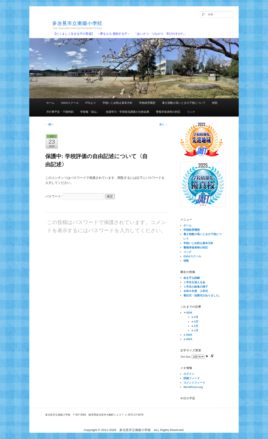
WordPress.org (193, 387)
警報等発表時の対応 (168, 111)
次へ (163, 124)
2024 (189, 339)
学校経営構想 (147, 102)
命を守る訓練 (191, 277)
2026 (189, 312)
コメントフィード (194, 382)
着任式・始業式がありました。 (202, 295)
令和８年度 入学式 (195, 291)
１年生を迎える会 (194, 282)
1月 (196, 330)
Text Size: (186, 356)
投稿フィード (191, 378)
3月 (196, 321)
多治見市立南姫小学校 (70, 25)
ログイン (188, 373)
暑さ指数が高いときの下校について (184, 102)
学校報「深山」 (89, 111)
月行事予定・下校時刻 (59, 111)
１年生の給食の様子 (195, 286)
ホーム (50, 102)
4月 (196, 317)
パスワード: (74, 196)
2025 (189, 334)
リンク (191, 111)
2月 (196, 326)
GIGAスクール (70, 102)
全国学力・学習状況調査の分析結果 (127, 111)
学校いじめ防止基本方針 (118, 102)
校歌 (215, 102)
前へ (49, 124)
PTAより (90, 102)
